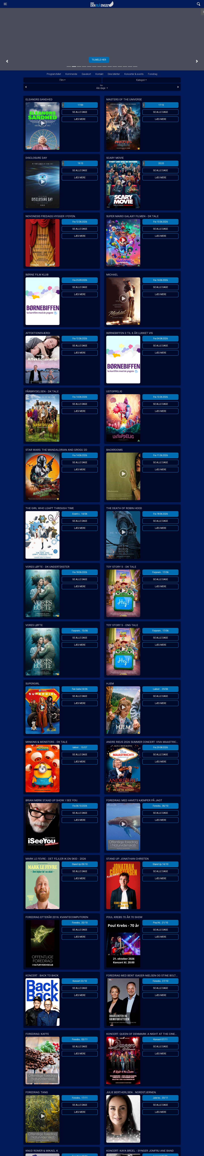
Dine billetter (114, 74)
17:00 (72, 105)
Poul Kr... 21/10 (160, 922)
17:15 (153, 105)
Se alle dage (79, 112)
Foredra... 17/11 (80, 1097)
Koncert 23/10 (80, 981)
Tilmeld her (102, 59)
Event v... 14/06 (79, 514)
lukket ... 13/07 (80, 747)
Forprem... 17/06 (160, 572)
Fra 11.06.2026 (160, 455)
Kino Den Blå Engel (102, 4)
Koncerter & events (134, 74)
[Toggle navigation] (5, 4)
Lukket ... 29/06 (160, 689)
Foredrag (152, 74)
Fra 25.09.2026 (79, 280)
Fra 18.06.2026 (160, 514)
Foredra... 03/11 (80, 1039)
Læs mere (79, 119)
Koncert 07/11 (160, 1039)
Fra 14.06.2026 (160, 280)
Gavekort (86, 74)
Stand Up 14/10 (160, 864)
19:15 (72, 163)
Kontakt (99, 74)
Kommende (71, 74)
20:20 (153, 163)
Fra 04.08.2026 (160, 338)
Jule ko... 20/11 (160, 1097)
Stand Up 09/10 (80, 864)
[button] (7, 61)
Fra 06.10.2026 (79, 805)
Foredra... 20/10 (80, 922)
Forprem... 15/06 (80, 630)
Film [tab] (62, 80)
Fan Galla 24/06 (80, 689)
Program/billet (54, 74)
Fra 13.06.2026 (160, 221)
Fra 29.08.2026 (160, 747)
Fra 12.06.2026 (79, 221)
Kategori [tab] (140, 80)
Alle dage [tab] (102, 86)
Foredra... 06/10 (160, 805)
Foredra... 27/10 (160, 981)
